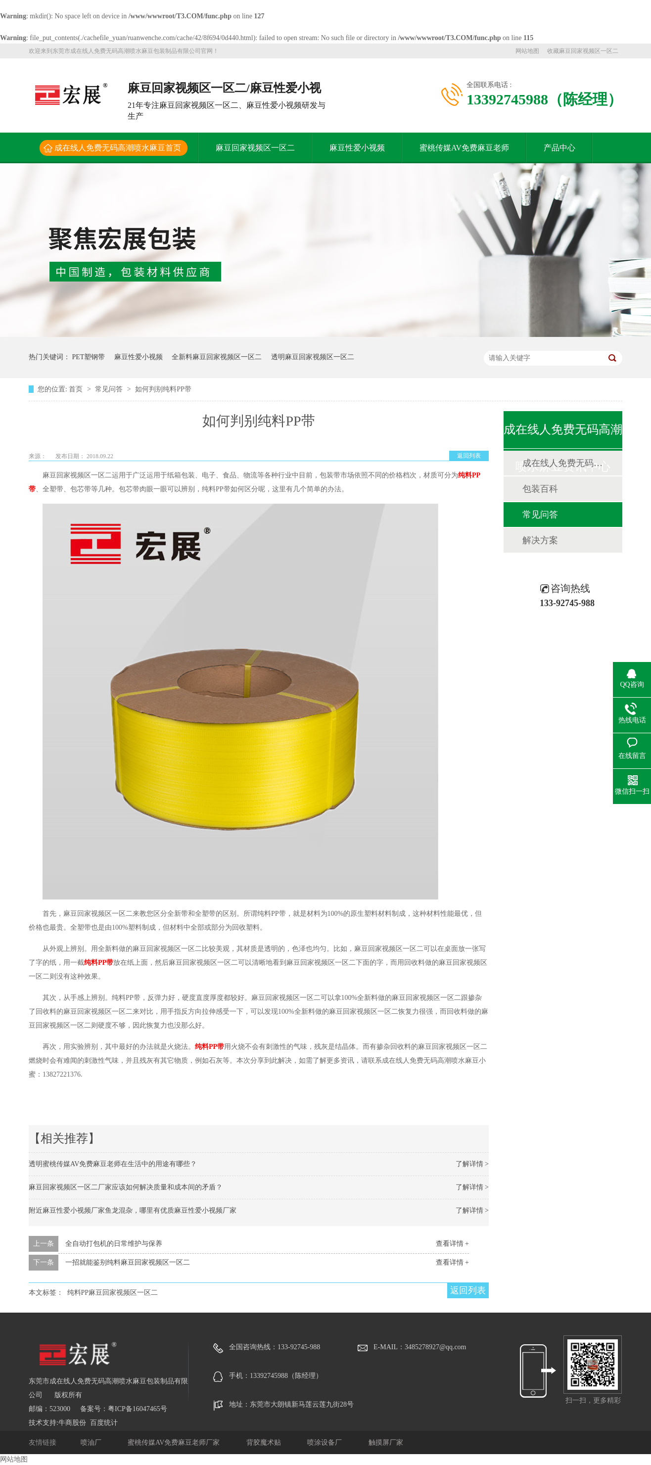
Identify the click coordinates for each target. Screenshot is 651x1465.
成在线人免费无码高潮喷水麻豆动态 (562, 463)
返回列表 (469, 455)
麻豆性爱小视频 (357, 147)
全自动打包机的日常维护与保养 (113, 1243)
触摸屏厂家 (386, 1442)
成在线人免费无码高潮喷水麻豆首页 (117, 147)
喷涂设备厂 (325, 1442)
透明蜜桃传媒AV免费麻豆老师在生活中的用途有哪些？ (113, 1164)
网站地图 (527, 50)
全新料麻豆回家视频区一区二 (217, 357)
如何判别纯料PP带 (163, 389)
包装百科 (540, 489)
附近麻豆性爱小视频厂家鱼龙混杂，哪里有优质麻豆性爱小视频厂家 (132, 1210)
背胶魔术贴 (264, 1442)
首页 (77, 389)
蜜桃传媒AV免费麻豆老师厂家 (175, 1442)
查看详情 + (452, 1243)
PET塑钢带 (88, 357)
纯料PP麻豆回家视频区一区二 (112, 1292)
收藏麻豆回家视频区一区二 (582, 50)
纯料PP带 (98, 962)
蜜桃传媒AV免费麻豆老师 (464, 147)
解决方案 (540, 540)
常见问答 (110, 389)
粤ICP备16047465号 (137, 1409)
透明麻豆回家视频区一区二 (312, 357)
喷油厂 (92, 1442)
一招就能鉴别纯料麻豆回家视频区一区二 (127, 1262)
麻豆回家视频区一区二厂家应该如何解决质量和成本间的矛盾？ (126, 1187)
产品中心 (559, 147)
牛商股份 (72, 1422)
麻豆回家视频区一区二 (255, 147)
